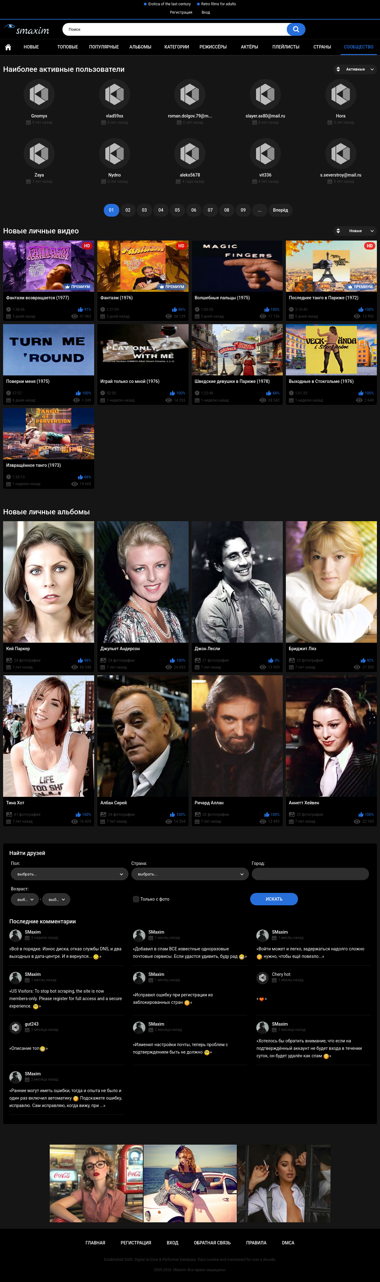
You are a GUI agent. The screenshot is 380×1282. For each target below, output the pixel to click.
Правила (256, 1242)
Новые (31, 46)
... (260, 210)
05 (177, 210)
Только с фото (154, 899)
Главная (8, 47)
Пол (15, 863)
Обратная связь (212, 1242)
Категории (176, 46)
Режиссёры (213, 46)
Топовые (67, 46)
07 (210, 210)
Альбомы (140, 46)
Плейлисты (286, 46)
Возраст (19, 888)
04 (160, 210)
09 (243, 210)
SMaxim (33, 932)
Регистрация (181, 12)
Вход (206, 12)
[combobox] (69, 874)
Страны (322, 46)
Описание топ (28, 1048)
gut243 (32, 1024)
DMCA (288, 1242)
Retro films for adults (218, 4)
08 (226, 210)
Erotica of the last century (169, 4)
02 (128, 210)
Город (258, 863)
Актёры (249, 46)
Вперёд (280, 210)
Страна (138, 863)
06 (193, 210)
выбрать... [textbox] (27, 874)
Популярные (104, 46)
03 (144, 210)
